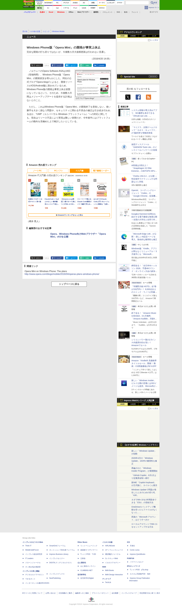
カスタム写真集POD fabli (140, 574)
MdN (104, 567)
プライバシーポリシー (100, 593)
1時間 (122, 36)
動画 (125, 12)
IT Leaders (29, 558)
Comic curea (134, 550)
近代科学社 (82, 575)
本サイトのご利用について (32, 593)
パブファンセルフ (136, 562)
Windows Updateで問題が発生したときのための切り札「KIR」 (143, 492)
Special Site (129, 77)
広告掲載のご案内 (65, 593)
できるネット (30, 579)
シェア (59, 65)
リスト (46, 65)
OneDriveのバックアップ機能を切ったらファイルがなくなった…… (144, 510)
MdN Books (109, 570)
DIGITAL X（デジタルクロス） (61, 563)
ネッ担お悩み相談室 (33, 567)
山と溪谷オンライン (88, 566)
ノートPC (37, 171)
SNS (118, 12)
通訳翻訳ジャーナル (112, 554)
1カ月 (154, 36)
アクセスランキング (133, 32)
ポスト (38, 65)
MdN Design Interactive (114, 575)
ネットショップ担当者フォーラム (62, 550)
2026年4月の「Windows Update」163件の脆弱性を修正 (144, 461)
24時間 (133, 36)
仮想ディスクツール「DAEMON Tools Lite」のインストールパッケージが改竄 (144, 147)
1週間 (143, 36)
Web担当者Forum (32, 550)
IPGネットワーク (133, 566)
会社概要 (115, 593)
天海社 (132, 546)
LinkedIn (101, 65)
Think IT (28, 546)
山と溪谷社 (82, 563)
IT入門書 (80, 171)
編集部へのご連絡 (82, 593)
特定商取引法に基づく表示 (150, 593)
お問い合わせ (51, 593)
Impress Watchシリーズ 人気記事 (139, 400)
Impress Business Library (58, 554)
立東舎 (82, 558)
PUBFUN (130, 558)
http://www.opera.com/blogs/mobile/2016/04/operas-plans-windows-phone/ (62, 274)
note (87, 65)
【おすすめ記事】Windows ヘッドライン (141, 445)
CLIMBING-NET (86, 570)
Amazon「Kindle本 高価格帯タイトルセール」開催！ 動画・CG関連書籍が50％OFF (144, 363)
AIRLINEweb (110, 546)
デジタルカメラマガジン (34, 575)
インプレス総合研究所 (33, 554)
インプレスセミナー (57, 558)
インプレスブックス (57, 574)
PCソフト (58, 171)
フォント (134, 12)
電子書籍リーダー (101, 171)
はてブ (73, 65)
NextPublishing (55, 578)
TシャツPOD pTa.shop (139, 570)
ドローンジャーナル (33, 563)
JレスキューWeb (111, 558)
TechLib (108, 582)
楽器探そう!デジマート (89, 550)
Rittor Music (82, 542)
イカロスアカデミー (112, 563)
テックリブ (106, 579)
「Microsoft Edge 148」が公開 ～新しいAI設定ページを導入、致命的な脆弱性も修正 (144, 237)
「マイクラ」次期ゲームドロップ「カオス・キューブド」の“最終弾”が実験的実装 (144, 130)
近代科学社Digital (87, 578)
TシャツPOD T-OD (88, 554)
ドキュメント (107, 12)
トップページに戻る (69, 284)
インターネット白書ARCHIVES (37, 583)
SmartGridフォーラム (57, 546)
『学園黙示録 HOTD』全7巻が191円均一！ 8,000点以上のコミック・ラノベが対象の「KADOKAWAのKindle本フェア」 (144, 292)
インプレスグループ (129, 593)
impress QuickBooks (137, 554)
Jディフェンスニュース (114, 550)
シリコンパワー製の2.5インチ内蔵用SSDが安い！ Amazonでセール (143, 342)
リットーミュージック (88, 546)
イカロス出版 (107, 542)
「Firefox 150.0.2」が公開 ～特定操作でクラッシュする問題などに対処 (144, 179)
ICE (128, 542)
